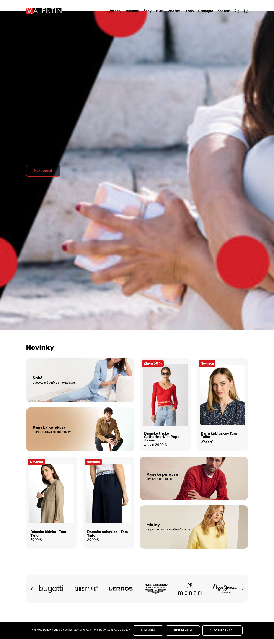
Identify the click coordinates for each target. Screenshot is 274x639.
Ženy (147, 11)
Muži (160, 11)
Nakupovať (43, 181)
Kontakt (224, 11)
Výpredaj (113, 11)
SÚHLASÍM (148, 630)
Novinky (132, 11)
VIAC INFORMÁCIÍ (222, 630)
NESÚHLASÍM (183, 630)
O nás (189, 11)
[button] (31, 601)
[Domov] (44, 11)
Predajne (205, 11)
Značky (174, 11)
